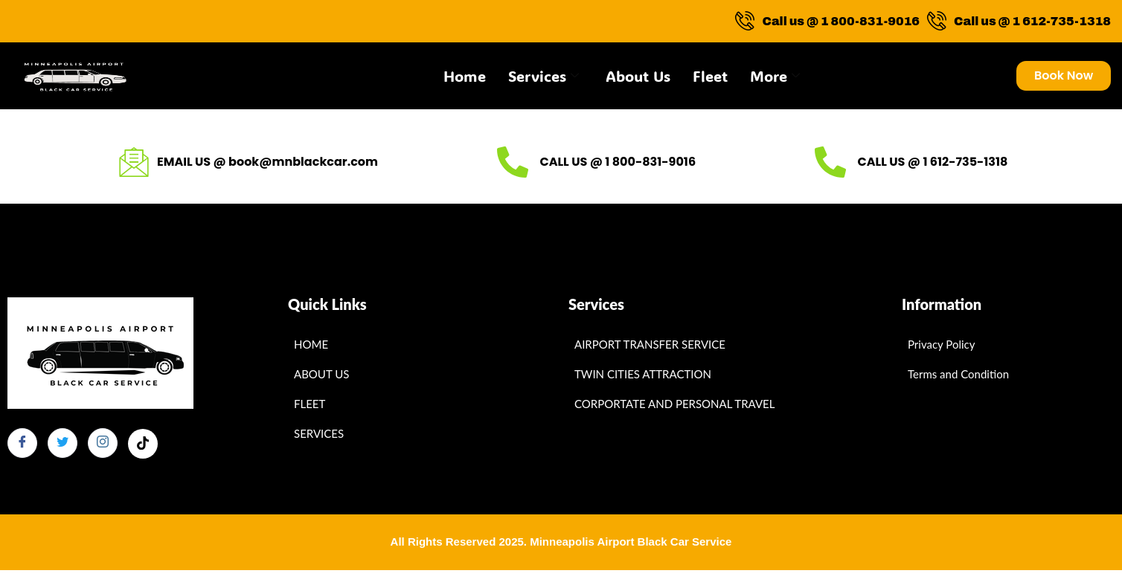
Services (543, 75)
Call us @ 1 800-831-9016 (827, 21)
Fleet (710, 75)
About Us (638, 75)
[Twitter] (62, 443)
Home (464, 75)
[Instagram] (103, 443)
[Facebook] (22, 443)
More (775, 75)
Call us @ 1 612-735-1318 (1019, 21)
